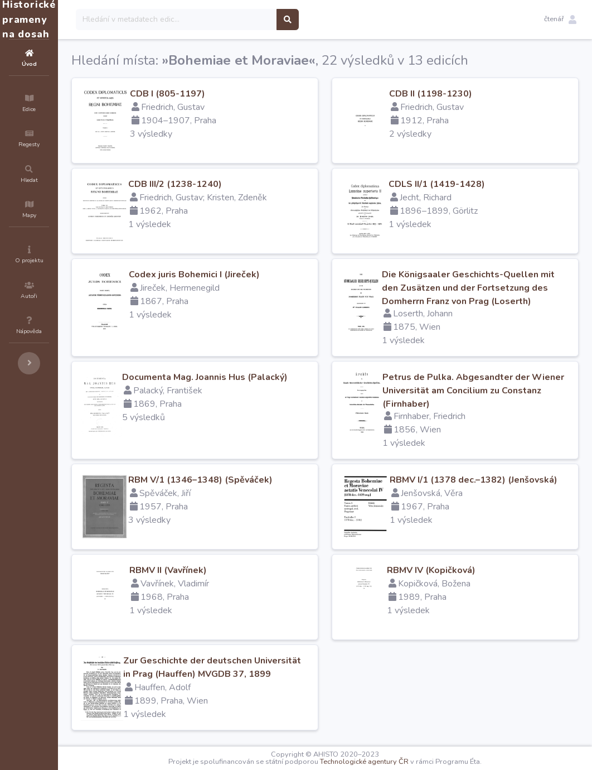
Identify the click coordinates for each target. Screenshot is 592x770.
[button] (560, 19)
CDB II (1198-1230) (464, 94)
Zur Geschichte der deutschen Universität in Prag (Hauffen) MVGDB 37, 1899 (254, 674)
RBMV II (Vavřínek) (235, 570)
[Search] (243, 19)
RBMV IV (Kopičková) (464, 570)
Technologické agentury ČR (397, 762)
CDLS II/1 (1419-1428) (470, 184)
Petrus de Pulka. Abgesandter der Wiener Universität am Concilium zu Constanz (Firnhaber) (491, 390)
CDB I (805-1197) (234, 94)
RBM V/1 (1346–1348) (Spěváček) (267, 480)
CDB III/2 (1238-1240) (242, 184)
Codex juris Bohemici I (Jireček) (261, 274)
